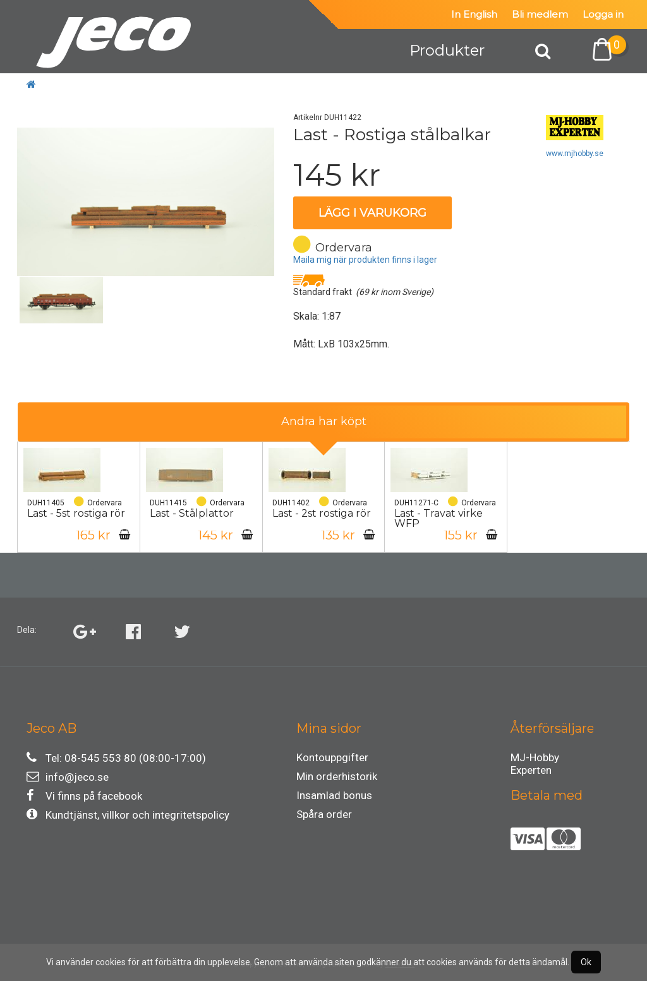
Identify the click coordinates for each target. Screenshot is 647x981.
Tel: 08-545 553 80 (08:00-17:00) (116, 757)
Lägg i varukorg (372, 213)
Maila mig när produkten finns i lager (365, 260)
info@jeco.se (68, 776)
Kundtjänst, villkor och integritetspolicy (128, 814)
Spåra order (324, 814)
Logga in (603, 14)
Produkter (447, 50)
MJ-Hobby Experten (535, 759)
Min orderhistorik (336, 776)
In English (474, 14)
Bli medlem (540, 14)
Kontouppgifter (332, 757)
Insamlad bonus (334, 795)
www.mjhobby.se (574, 153)
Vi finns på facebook (84, 795)
